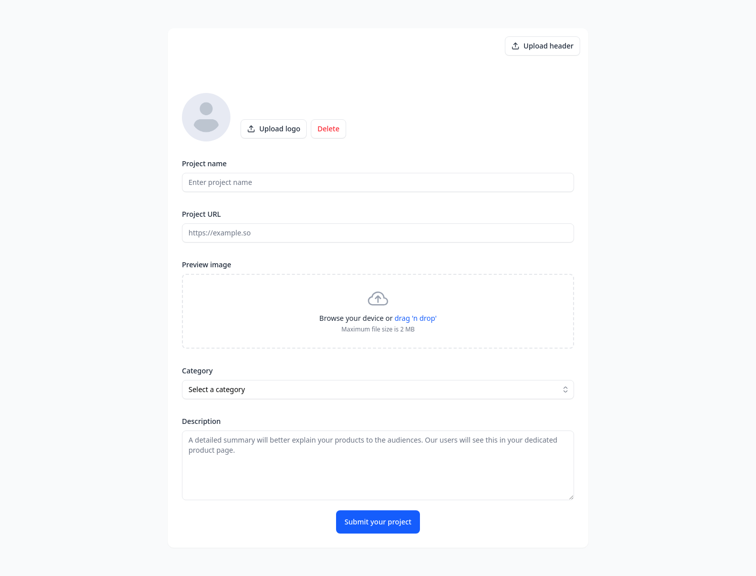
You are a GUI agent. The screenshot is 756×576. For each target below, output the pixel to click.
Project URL (201, 214)
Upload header (542, 46)
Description (201, 421)
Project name (204, 163)
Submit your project (378, 521)
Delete (328, 128)
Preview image (206, 264)
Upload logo (273, 128)
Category (197, 370)
